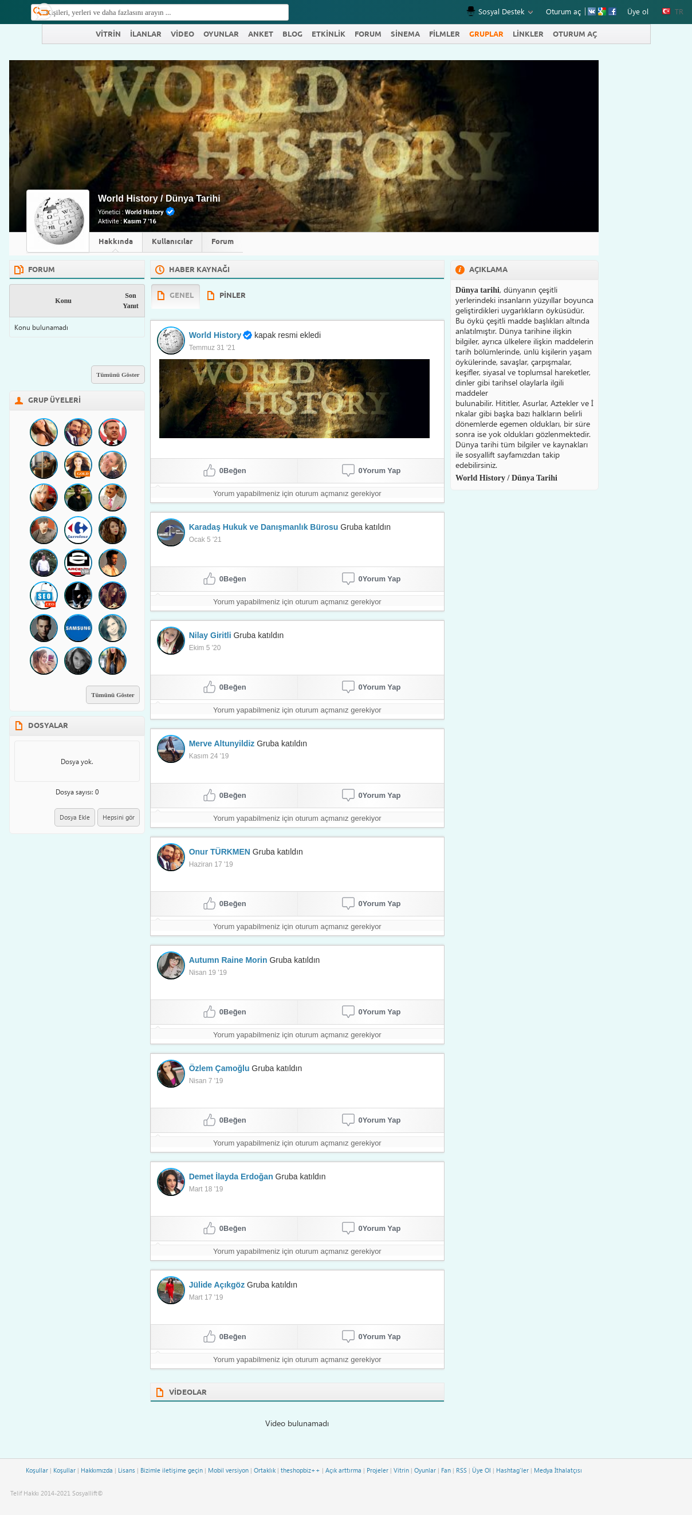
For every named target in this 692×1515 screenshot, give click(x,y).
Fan (446, 1470)
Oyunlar (425, 1470)
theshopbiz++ (300, 1470)
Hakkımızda (97, 1470)
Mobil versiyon (228, 1470)
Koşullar (37, 1470)
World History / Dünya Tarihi (159, 198)
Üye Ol (481, 1470)
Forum (222, 242)
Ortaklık (265, 1470)
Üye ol (637, 11)
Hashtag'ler (512, 1470)
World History (144, 212)
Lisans (126, 1470)
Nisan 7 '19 (206, 1081)
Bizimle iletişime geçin (171, 1470)
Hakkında (116, 242)
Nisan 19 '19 (208, 973)
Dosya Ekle (75, 817)
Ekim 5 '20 (205, 648)
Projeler (377, 1470)
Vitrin (401, 1470)
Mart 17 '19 (206, 1297)
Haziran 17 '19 (211, 864)
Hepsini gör (119, 817)
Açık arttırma (343, 1470)
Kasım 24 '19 (209, 756)
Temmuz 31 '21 (212, 348)
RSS (461, 1470)
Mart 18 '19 (206, 1189)
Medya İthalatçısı (558, 1470)
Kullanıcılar (172, 242)
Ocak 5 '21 (205, 540)
